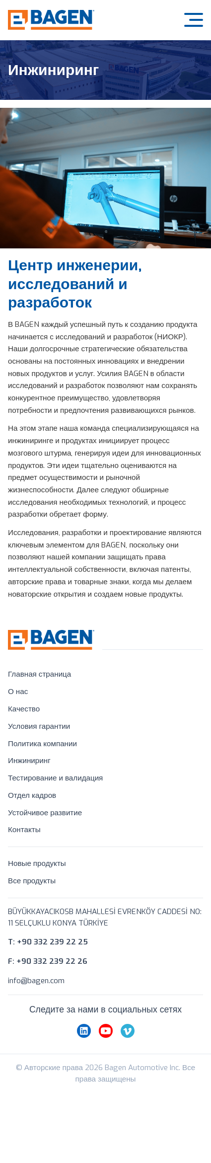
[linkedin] (84, 1045)
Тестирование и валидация (55, 778)
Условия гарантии (39, 726)
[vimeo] (128, 1045)
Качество (24, 709)
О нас (18, 692)
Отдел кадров (32, 795)
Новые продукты (37, 863)
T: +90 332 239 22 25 (48, 946)
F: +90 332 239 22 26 (47, 966)
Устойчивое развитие (45, 813)
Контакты (24, 830)
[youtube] (106, 1045)
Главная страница (39, 674)
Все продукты (32, 881)
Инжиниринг (29, 761)
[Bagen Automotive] (51, 15)
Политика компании (42, 744)
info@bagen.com (36, 985)
